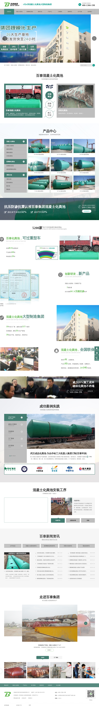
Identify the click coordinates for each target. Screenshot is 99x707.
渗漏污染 (49, 104)
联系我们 (90, 11)
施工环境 (49, 114)
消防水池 (40, 11)
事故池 (8, 189)
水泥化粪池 (9, 156)
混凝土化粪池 (19, 11)
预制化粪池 (9, 152)
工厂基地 (56, 657)
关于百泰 (80, 11)
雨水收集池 (9, 182)
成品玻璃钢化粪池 (11, 169)
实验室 (42, 657)
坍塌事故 (49, 95)
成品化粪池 (33, 65)
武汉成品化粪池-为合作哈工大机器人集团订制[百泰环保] (61, 453)
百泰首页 (9, 11)
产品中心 (50, 11)
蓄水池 (8, 186)
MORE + (50, 650)
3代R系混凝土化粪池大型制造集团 (37, 4)
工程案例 (60, 11)
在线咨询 (86, 211)
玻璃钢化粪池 (30, 11)
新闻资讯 (70, 11)
